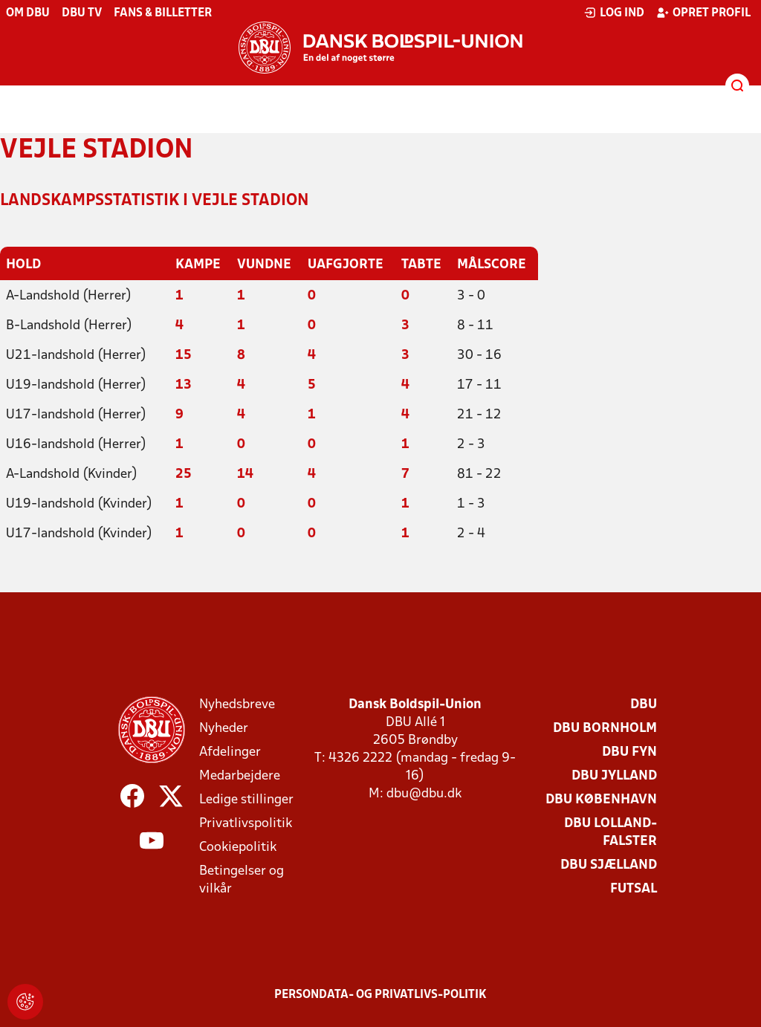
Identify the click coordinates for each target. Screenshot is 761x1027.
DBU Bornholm (605, 728)
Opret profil (703, 12)
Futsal (633, 889)
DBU (643, 705)
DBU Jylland (614, 776)
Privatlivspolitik (245, 823)
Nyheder (223, 728)
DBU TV (82, 13)
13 (183, 385)
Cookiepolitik (237, 847)
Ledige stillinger (246, 800)
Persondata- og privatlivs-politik (380, 995)
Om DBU (28, 13)
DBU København (601, 800)
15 (183, 355)
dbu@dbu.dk (424, 794)
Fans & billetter (163, 13)
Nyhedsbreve (237, 705)
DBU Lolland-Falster (610, 832)
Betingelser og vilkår (241, 880)
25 (183, 474)
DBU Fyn (629, 752)
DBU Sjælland (608, 865)
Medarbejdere (239, 776)
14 (245, 474)
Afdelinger (230, 752)
